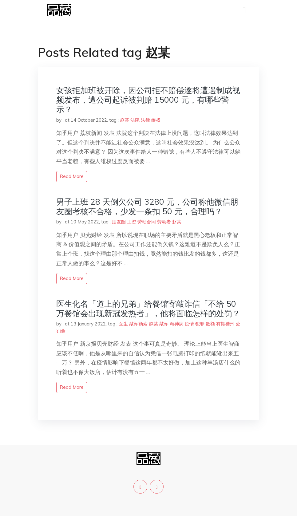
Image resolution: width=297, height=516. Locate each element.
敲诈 (163, 324)
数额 (210, 324)
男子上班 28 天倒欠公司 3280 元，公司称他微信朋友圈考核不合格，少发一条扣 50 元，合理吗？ (147, 206)
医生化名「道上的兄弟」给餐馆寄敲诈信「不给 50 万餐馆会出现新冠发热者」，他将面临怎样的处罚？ (148, 308)
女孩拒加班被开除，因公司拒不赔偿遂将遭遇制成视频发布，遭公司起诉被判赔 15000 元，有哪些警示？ (148, 99)
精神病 (177, 324)
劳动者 (164, 222)
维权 (155, 120)
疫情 (189, 324)
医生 (123, 324)
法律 (145, 120)
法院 (135, 120)
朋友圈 (119, 222)
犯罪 (199, 324)
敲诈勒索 (138, 324)
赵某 (124, 120)
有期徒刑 (225, 324)
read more (72, 176)
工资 (131, 222)
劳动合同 (146, 222)
